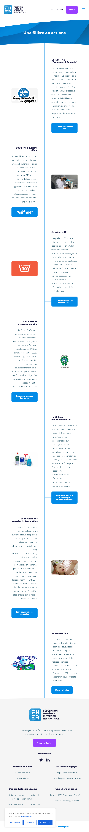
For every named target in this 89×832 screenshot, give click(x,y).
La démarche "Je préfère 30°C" (64, 301)
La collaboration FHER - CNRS (24, 212)
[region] (30, 817)
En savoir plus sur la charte (24, 397)
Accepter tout (45, 822)
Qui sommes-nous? (22, 772)
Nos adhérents (22, 778)
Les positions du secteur (66, 772)
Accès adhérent (57, 10)
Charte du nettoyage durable (66, 800)
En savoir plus (62, 690)
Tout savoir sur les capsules (24, 612)
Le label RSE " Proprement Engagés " (66, 795)
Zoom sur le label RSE (64, 127)
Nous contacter (44, 743)
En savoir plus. (26, 816)
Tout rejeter (30, 822)
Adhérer (72, 10)
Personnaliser (15, 822)
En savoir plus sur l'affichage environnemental (64, 497)
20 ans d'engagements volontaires (66, 778)
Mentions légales (61, 826)
